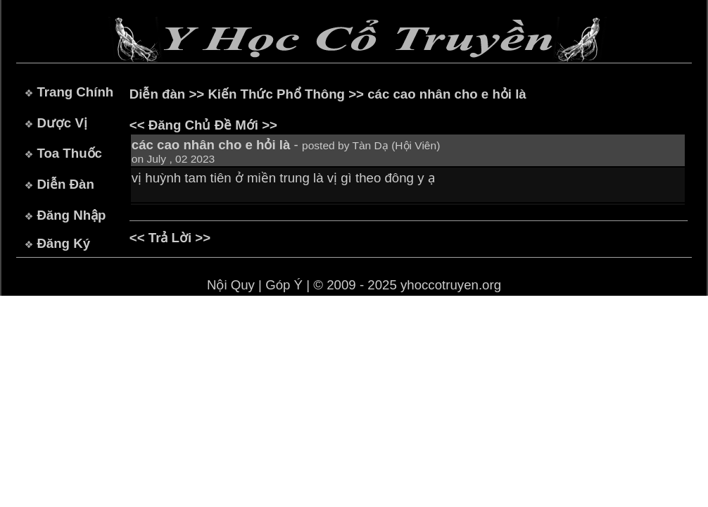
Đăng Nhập (71, 215)
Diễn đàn (157, 94)
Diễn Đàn (65, 184)
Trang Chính (75, 91)
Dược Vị (62, 122)
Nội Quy (231, 284)
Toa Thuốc (69, 153)
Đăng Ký (63, 243)
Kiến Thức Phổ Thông (276, 94)
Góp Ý (284, 284)
